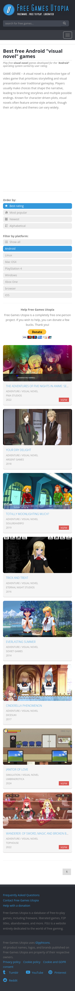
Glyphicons (42, 942)
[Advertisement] (37, 149)
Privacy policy (12, 962)
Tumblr (10, 972)
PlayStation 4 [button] (13, 268)
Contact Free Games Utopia (21, 900)
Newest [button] (12, 219)
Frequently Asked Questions (21, 895)
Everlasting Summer (21, 642)
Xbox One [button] (11, 282)
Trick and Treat (17, 578)
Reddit (10, 980)
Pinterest (57, 972)
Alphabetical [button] (15, 226)
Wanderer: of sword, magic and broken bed (38, 833)
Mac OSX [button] (10, 262)
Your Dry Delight (18, 450)
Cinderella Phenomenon (24, 706)
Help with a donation (16, 905)
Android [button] (10, 248)
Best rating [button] (14, 206)
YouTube (34, 972)
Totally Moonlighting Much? (27, 514)
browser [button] (10, 288)
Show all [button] (12, 242)
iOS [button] (7, 295)
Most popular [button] (16, 212)
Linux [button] (8, 255)
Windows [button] (11, 275)
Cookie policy (31, 962)
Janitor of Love (17, 769)
